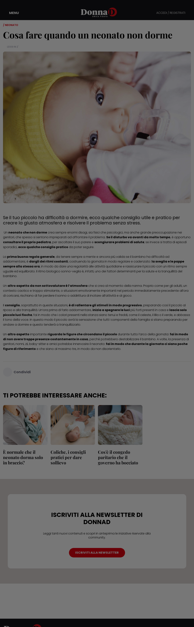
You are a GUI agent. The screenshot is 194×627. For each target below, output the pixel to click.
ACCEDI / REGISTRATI (170, 13)
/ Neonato (10, 25)
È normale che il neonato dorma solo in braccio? (23, 457)
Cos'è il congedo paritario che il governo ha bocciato (118, 457)
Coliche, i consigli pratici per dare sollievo (68, 457)
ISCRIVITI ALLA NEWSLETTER (97, 552)
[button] (11, 13)
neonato (98, 344)
